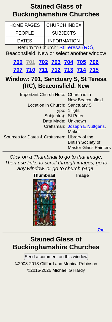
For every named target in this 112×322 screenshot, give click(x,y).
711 (43, 70)
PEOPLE (25, 33)
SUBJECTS (64, 33)
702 (43, 62)
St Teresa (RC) (76, 47)
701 (30, 62)
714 (81, 70)
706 (94, 62)
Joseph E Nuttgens (86, 126)
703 (55, 62)
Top (100, 229)
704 (68, 62)
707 (17, 70)
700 (17, 62)
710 (30, 70)
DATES (24, 40)
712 (55, 70)
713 (68, 70)
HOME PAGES (25, 25)
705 (81, 62)
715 (94, 70)
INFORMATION (64, 40)
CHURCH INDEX (63, 25)
